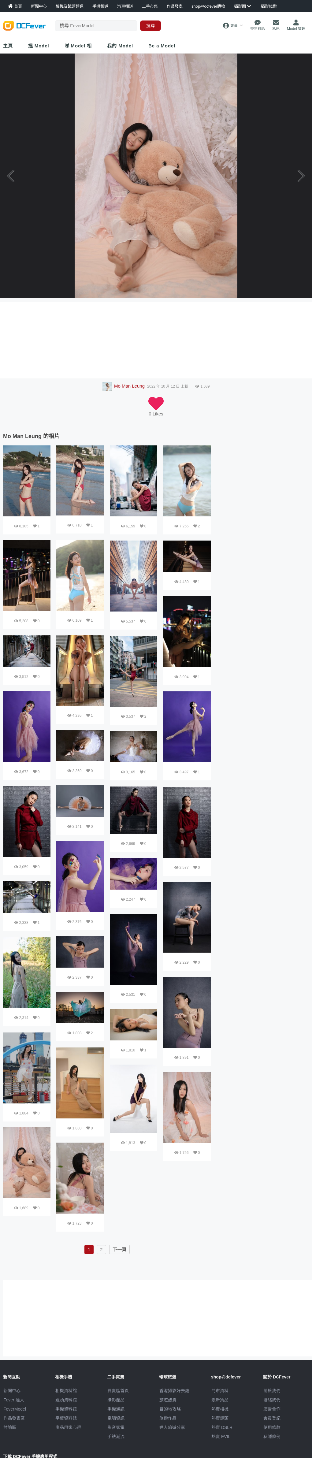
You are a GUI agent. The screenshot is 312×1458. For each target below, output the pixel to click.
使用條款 (271, 1427)
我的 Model (120, 45)
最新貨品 (219, 1399)
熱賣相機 (219, 1409)
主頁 (8, 45)
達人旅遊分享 (172, 1427)
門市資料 (219, 1390)
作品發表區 (14, 1418)
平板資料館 (66, 1418)
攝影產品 (115, 1399)
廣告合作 (271, 1409)
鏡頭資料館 (66, 1399)
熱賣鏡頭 (219, 1418)
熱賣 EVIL (220, 1436)
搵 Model (38, 45)
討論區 (9, 1427)
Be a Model (161, 45)
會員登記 (271, 1418)
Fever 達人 (13, 1399)
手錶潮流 (115, 1436)
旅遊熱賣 (167, 1399)
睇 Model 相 (78, 45)
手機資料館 (66, 1409)
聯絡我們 (271, 1399)
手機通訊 (115, 1409)
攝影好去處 (174, 1390)
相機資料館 (66, 1390)
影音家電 (115, 1427)
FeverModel (14, 1409)
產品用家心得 (68, 1427)
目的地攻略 (170, 1409)
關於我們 (271, 1390)
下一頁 (119, 1249)
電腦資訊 (115, 1418)
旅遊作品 (167, 1418)
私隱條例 (271, 1436)
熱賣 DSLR (221, 1427)
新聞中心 (11, 1390)
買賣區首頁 (118, 1390)
